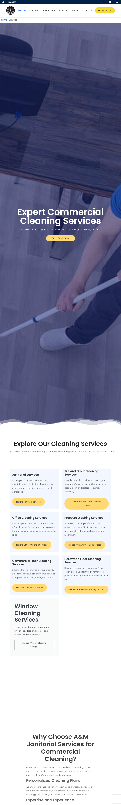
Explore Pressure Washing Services (85, 544)
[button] (110, 2)
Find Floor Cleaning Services (29, 587)
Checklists (76, 10)
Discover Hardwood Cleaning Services (86, 589)
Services (22, 10)
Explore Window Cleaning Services (34, 648)
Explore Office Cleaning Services (31, 544)
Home (4, 19)
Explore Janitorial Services (28, 501)
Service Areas (48, 10)
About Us (63, 10)
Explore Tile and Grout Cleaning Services (87, 504)
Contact (88, 10)
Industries (34, 10)
